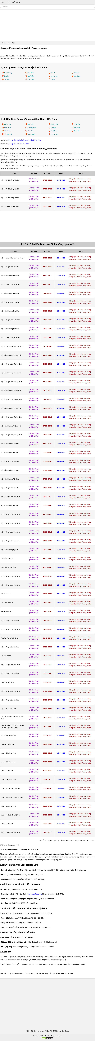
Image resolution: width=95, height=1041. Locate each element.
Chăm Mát (7, 124)
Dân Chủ (30, 124)
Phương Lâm (32, 127)
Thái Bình (31, 131)
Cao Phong (8, 73)
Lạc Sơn (7, 76)
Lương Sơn (54, 76)
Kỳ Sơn (76, 73)
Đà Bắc (53, 79)
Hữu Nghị (7, 127)
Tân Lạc (7, 79)
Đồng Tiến (54, 124)
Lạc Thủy (31, 76)
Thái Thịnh (54, 131)
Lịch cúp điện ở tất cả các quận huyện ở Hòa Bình (24, 140)
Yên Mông (54, 134)
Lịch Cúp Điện (11, 43)
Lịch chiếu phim (14, 2)
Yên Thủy (31, 79)
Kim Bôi (53, 73)
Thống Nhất (8, 134)
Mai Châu (77, 76)
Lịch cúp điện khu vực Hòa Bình (18, 144)
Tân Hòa (77, 127)
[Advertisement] (47, 26)
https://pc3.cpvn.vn (35, 894)
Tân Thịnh (7, 131)
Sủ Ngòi (53, 127)
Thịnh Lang (78, 131)
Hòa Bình (31, 73)
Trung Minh (31, 134)
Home (3, 43)
